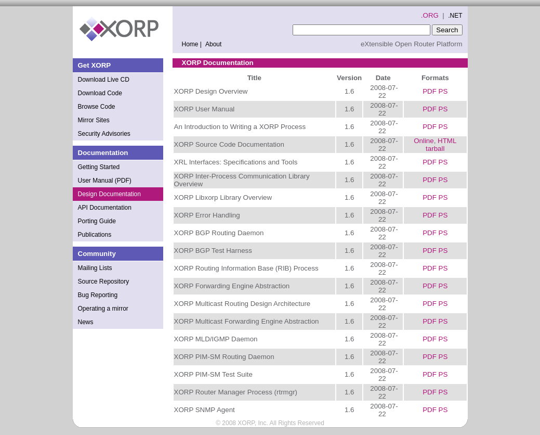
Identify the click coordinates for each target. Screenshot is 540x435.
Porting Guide (97, 221)
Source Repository (103, 281)
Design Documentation (109, 194)
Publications (95, 234)
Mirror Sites (94, 120)
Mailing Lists (95, 268)
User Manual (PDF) (104, 180)
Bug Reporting (98, 295)
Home (193, 44)
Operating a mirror (103, 308)
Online (424, 141)
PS (443, 91)
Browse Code (96, 106)
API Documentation (104, 207)
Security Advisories (104, 133)
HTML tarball (441, 144)
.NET (455, 15)
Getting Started (99, 167)
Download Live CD (103, 79)
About (213, 44)
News (86, 322)
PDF (430, 91)
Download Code (100, 93)
